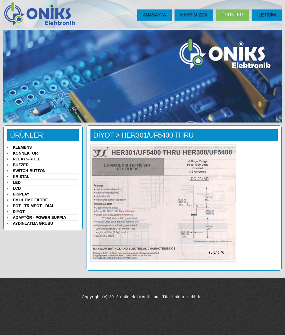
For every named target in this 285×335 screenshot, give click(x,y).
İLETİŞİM (266, 15)
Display (21, 194)
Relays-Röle (26, 159)
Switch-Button (29, 170)
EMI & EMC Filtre (30, 200)
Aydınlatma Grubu (33, 223)
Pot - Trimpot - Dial (33, 206)
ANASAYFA (154, 15)
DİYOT (103, 135)
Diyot (19, 211)
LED (17, 182)
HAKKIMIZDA (193, 15)
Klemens (22, 147)
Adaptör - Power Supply (40, 217)
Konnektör (25, 153)
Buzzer (21, 165)
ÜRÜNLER (232, 15)
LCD (17, 188)
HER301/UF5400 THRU (157, 135)
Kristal (21, 176)
